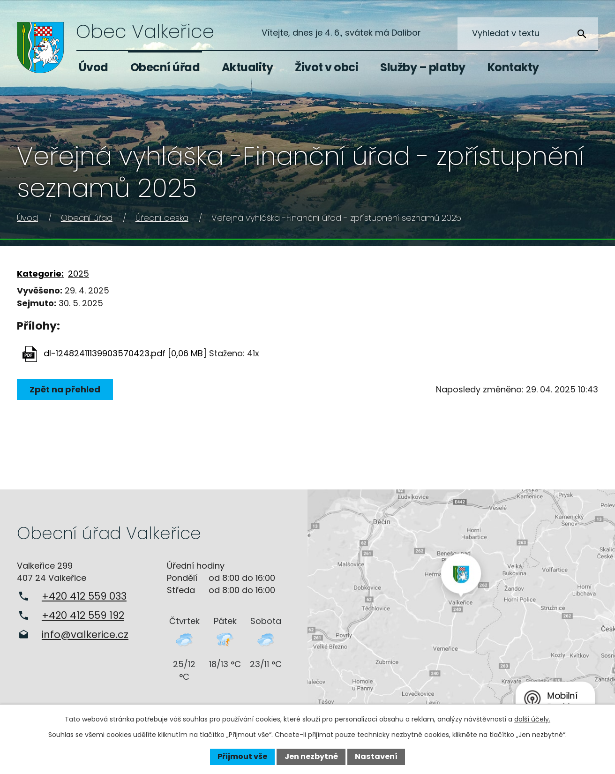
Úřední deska (161, 218)
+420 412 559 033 (84, 596)
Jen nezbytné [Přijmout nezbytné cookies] (311, 756)
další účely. (532, 719)
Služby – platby (422, 67)
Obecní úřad (165, 67)
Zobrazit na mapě (461, 605)
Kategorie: (40, 273)
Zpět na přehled (65, 389)
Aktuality (247, 67)
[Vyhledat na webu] (528, 33)
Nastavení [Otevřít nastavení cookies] (376, 756)
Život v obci (326, 67)
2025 (78, 273)
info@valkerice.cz (85, 634)
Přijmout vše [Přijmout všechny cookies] (242, 756)
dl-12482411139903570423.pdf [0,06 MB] (125, 353)
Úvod (93, 67)
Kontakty (513, 67)
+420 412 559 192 (83, 615)
